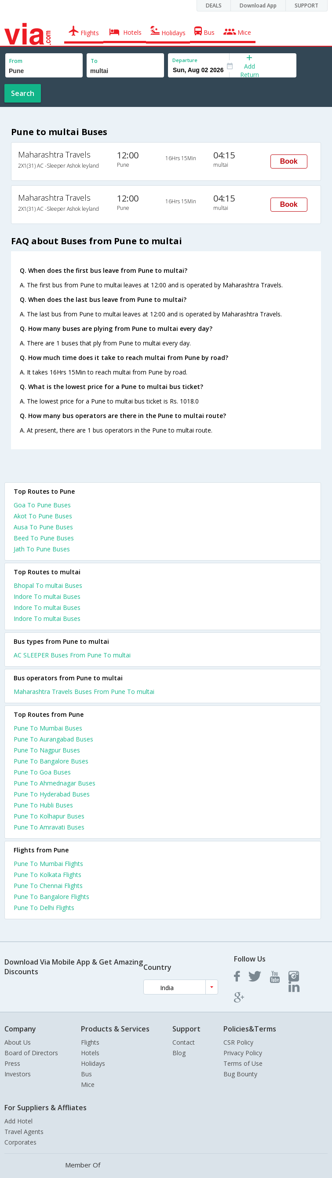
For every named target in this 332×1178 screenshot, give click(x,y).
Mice (88, 1084)
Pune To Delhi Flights (44, 907)
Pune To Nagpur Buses (47, 750)
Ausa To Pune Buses (43, 527)
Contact (183, 1042)
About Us (17, 1042)
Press (12, 1063)
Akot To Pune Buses (43, 516)
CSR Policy (238, 1042)
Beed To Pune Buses (44, 538)
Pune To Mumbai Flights (48, 863)
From (15, 61)
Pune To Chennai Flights (48, 885)
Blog (179, 1053)
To (94, 61)
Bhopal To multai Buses (48, 585)
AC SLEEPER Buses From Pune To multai (72, 655)
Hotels (90, 1053)
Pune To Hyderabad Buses (52, 794)
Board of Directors (31, 1053)
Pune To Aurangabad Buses (53, 739)
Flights (90, 1042)
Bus (86, 1074)
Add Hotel (18, 1121)
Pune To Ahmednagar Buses (54, 783)
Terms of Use (243, 1063)
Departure (184, 60)
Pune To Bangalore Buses (51, 761)
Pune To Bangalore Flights (51, 896)
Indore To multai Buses (47, 596)
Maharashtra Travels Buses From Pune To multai (84, 691)
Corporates (20, 1142)
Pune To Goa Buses (42, 772)
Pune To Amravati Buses (49, 827)
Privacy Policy (242, 1053)
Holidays (93, 1063)
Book (289, 161)
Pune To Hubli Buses (43, 805)
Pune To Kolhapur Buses (49, 816)
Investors (17, 1074)
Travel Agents (24, 1131)
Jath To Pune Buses (42, 549)
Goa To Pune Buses (42, 505)
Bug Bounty (240, 1074)
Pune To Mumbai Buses (48, 728)
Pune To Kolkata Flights (47, 874)
